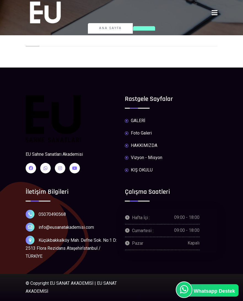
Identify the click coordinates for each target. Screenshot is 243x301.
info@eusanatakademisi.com (60, 227)
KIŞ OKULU (139, 170)
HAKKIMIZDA (141, 146)
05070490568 (46, 214)
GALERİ (135, 121)
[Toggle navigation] (214, 12)
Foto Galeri (138, 133)
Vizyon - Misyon (143, 158)
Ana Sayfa (110, 28)
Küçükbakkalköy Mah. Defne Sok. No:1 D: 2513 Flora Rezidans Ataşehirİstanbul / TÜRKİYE (71, 247)
